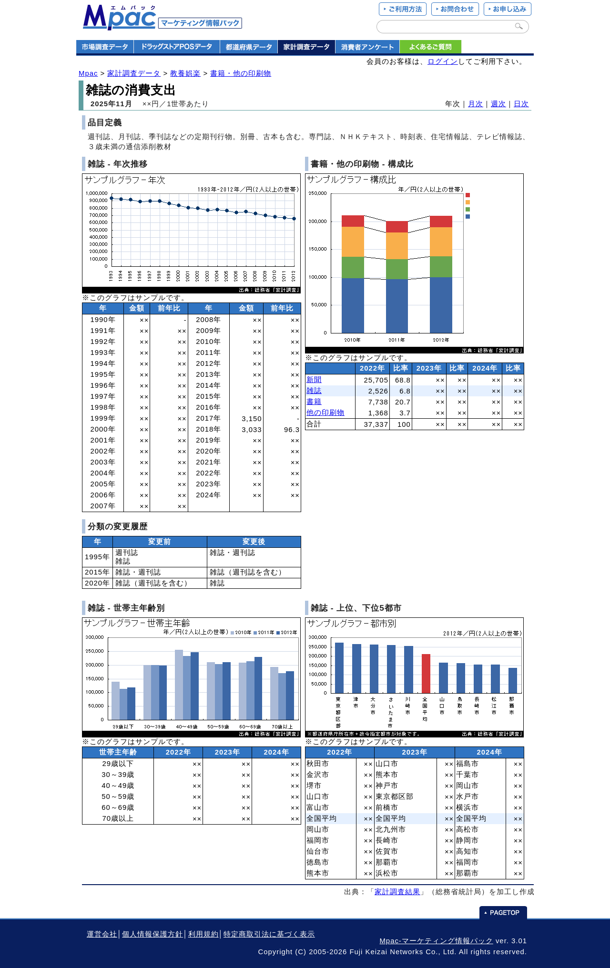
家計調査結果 (397, 892)
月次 (475, 104)
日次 (521, 104)
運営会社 (102, 934)
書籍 (314, 401)
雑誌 (314, 390)
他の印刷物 (325, 412)
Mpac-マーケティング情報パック (436, 941)
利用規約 (203, 934)
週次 (498, 104)
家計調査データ (134, 73)
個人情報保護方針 (152, 934)
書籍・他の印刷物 (240, 73)
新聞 (314, 379)
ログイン (442, 61)
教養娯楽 (185, 73)
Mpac (88, 73)
